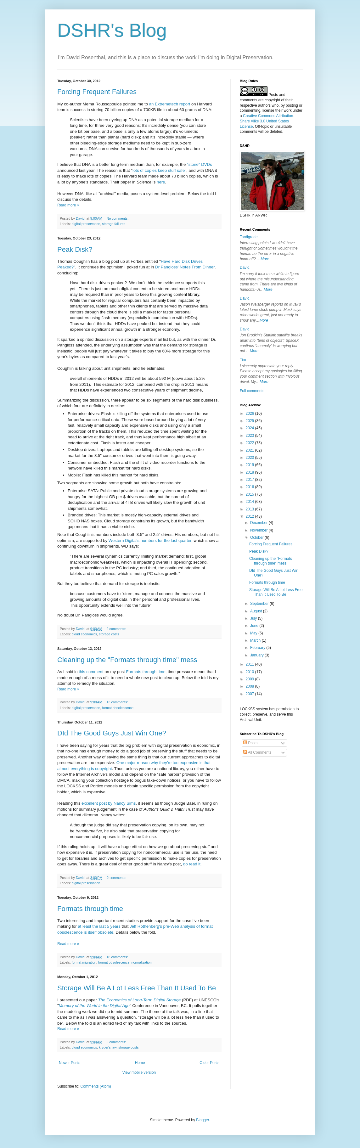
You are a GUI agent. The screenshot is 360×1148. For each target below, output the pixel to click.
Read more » (68, 205)
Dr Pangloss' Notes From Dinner (185, 267)
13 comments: (118, 702)
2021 (250, 450)
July (254, 618)
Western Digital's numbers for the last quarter (150, 540)
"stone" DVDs (199, 164)
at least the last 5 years (99, 926)
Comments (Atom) (95, 1086)
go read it (191, 864)
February (258, 647)
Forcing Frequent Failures (97, 92)
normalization (141, 962)
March (256, 640)
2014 (250, 501)
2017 (250, 479)
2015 (250, 494)
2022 (250, 443)
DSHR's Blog (112, 30)
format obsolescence (117, 708)
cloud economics (84, 634)
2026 (250, 413)
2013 (250, 509)
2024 (250, 428)
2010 (250, 672)
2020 (250, 457)
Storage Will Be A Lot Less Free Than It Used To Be (136, 988)
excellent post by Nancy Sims (109, 803)
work (287, 110)
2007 (250, 694)
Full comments (252, 391)
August (256, 611)
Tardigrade (249, 237)
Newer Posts (69, 1063)
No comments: (118, 218)
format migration (84, 962)
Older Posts (209, 1063)
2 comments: (117, 629)
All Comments (257, 752)
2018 (250, 472)
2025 (250, 421)
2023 (250, 435)
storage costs (109, 634)
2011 (250, 664)
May (254, 633)
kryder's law (107, 1047)
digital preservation (86, 224)
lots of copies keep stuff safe (158, 170)
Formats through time (145, 671)
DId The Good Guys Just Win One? (111, 733)
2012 (250, 516)
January (257, 655)
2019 (250, 465)
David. (245, 267)
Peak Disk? (74, 249)
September (260, 603)
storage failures (113, 224)
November (259, 530)
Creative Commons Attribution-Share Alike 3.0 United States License (267, 121)
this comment (91, 671)
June (254, 625)
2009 (250, 679)
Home (140, 1063)
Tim (243, 359)
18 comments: (118, 957)
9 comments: (117, 1042)
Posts (250, 743)
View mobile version (139, 1072)
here (161, 182)
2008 (250, 686)
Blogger (202, 1120)
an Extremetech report (169, 104)
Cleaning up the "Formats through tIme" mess (127, 660)
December (259, 523)
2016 (250, 487)
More (265, 259)
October (257, 537)
